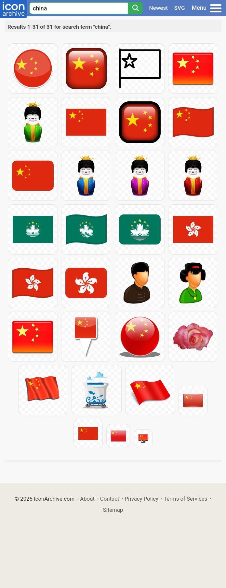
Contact (109, 498)
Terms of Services (185, 498)
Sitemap (113, 510)
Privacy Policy (141, 498)
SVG (179, 8)
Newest (158, 8)
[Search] (135, 8)
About (87, 498)
